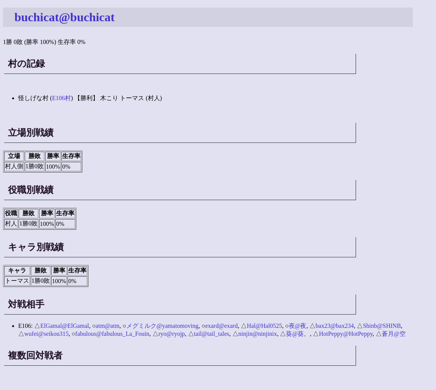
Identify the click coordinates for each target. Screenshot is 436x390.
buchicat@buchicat (64, 17)
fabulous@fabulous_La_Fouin (112, 333)
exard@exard (221, 326)
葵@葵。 (298, 333)
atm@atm (107, 326)
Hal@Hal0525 (264, 326)
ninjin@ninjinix (257, 333)
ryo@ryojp (171, 333)
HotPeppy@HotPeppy (346, 333)
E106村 (61, 98)
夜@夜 (298, 326)
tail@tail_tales (211, 333)
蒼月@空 (394, 333)
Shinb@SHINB (382, 326)
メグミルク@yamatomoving (162, 326)
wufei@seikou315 (46, 333)
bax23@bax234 (334, 326)
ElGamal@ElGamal (64, 326)
